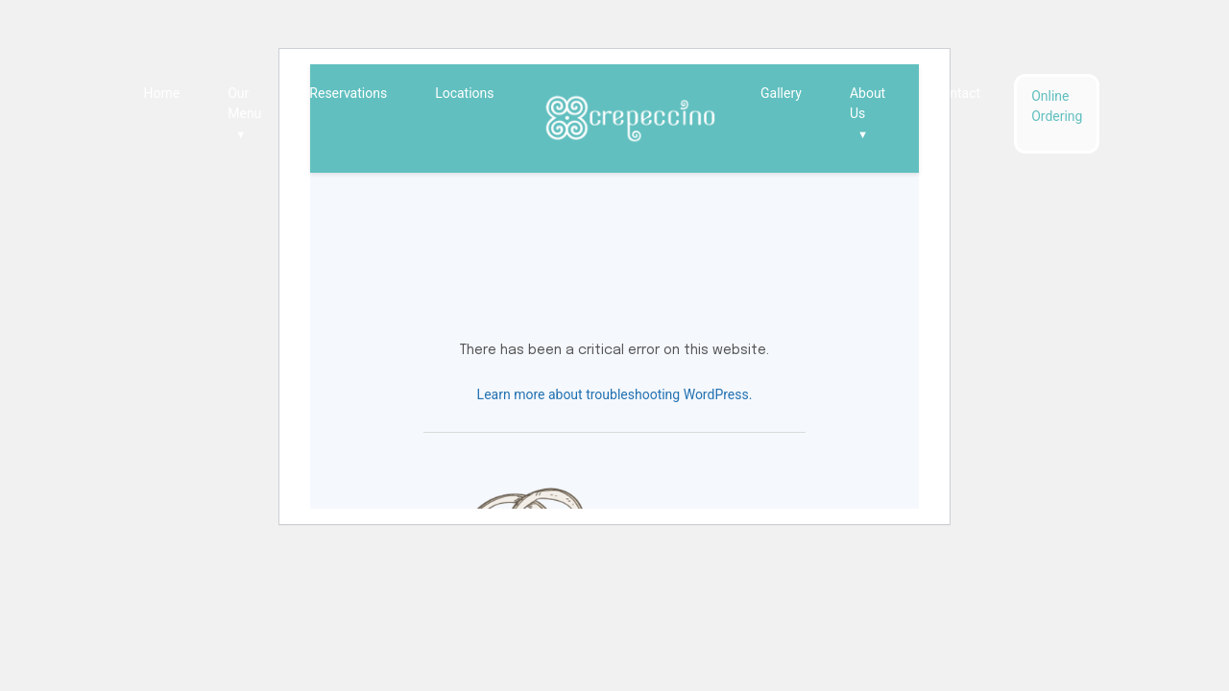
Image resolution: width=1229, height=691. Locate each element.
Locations (464, 93)
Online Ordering (1056, 106)
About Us (867, 114)
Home (162, 93)
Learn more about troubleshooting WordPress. (615, 394)
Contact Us (956, 103)
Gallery (781, 93)
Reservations (348, 93)
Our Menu (244, 114)
